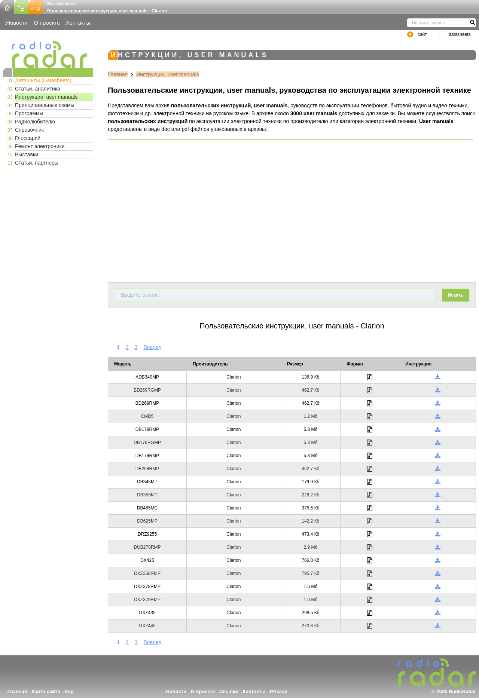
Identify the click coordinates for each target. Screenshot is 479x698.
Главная (118, 74)
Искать (455, 295)
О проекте (47, 22)
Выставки (26, 154)
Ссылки (228, 691)
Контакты (78, 22)
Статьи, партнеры (36, 163)
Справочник (29, 130)
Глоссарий (27, 138)
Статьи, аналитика (37, 89)
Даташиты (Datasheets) (43, 80)
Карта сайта (45, 691)
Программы (29, 113)
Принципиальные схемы (44, 105)
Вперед (152, 347)
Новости (17, 22)
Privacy (278, 691)
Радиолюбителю (35, 122)
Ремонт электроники (40, 146)
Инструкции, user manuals (46, 97)
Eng (69, 691)
